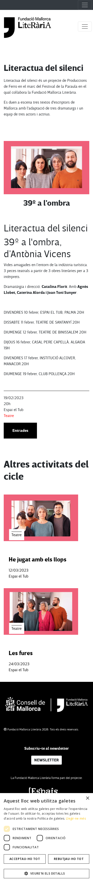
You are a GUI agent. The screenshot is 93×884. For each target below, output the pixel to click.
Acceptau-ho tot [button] (24, 859)
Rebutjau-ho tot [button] (69, 859)
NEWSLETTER (46, 760)
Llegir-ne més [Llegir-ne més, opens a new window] (76, 818)
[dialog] (46, 838)
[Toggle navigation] (85, 5)
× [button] (87, 798)
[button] (46, 873)
